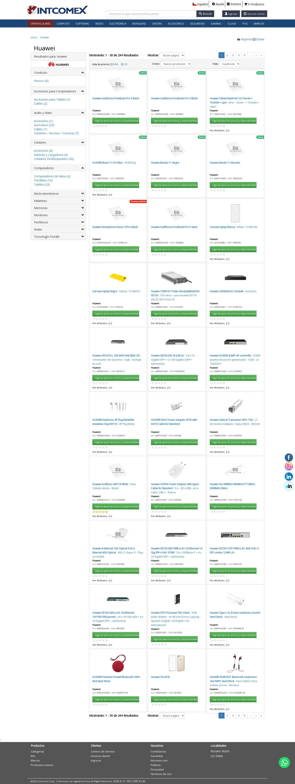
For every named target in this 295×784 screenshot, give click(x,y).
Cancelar (191, 224)
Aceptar (171, 224)
